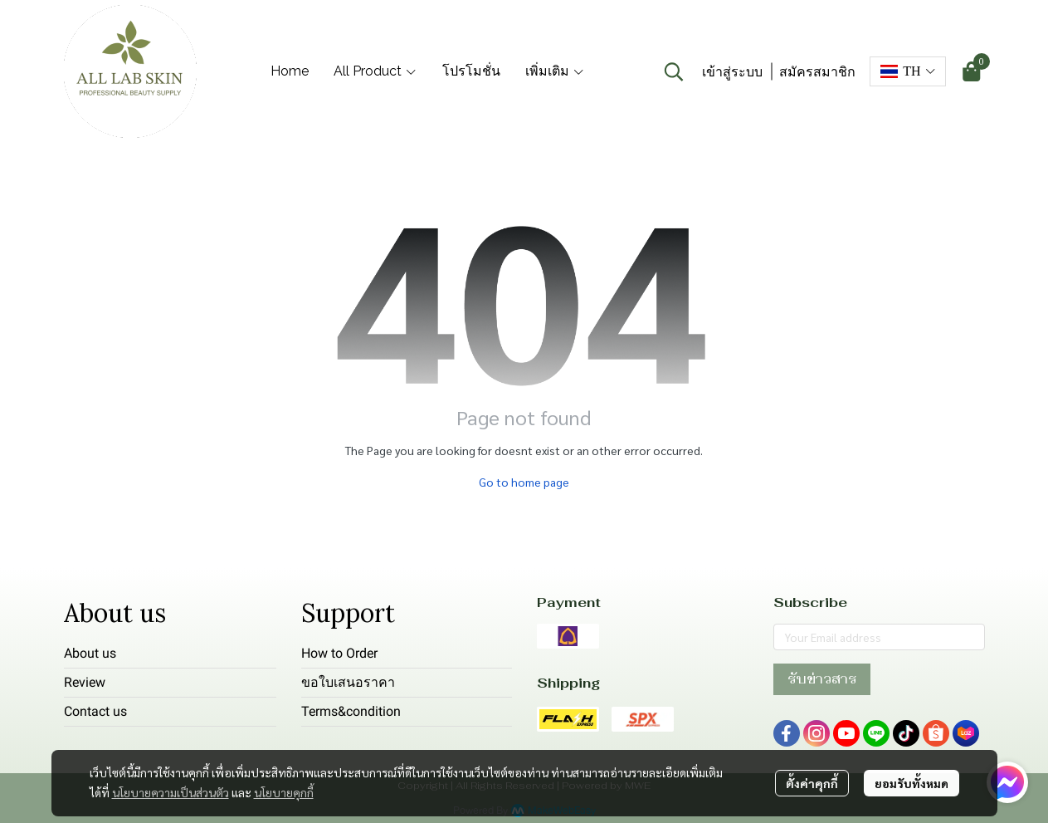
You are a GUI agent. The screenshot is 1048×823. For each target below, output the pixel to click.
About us (90, 653)
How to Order (339, 653)
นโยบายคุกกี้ (284, 792)
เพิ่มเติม (555, 71)
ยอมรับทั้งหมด (911, 783)
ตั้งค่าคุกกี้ (812, 783)
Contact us (95, 711)
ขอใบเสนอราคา (348, 682)
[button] (674, 71)
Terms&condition (351, 711)
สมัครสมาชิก (817, 72)
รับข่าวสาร (821, 679)
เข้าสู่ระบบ (732, 72)
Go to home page (524, 481)
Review (84, 682)
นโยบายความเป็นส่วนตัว (170, 792)
